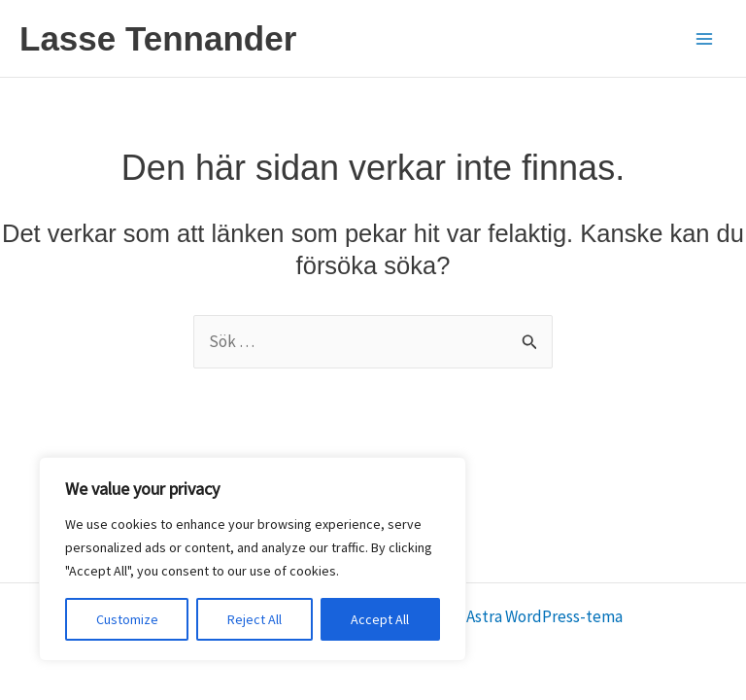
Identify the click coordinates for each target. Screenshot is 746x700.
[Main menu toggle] (705, 39)
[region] (252, 559)
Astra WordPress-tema (544, 616)
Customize (127, 619)
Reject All (254, 619)
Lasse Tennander (157, 38)
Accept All (380, 619)
